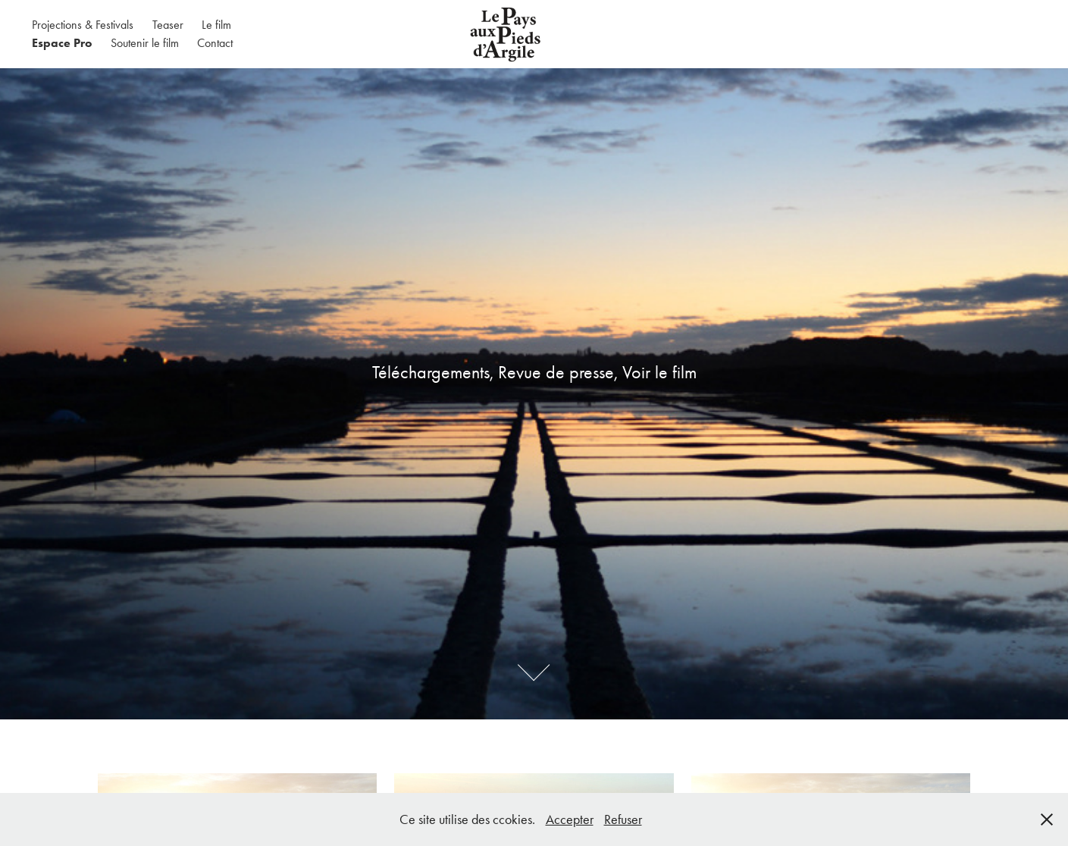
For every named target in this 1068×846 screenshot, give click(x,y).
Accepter (570, 819)
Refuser (623, 819)
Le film (216, 24)
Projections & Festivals (82, 24)
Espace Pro (62, 43)
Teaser (167, 24)
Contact (215, 43)
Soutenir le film (145, 43)
